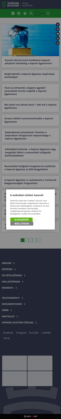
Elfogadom (21, 219)
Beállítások (21, 223)
